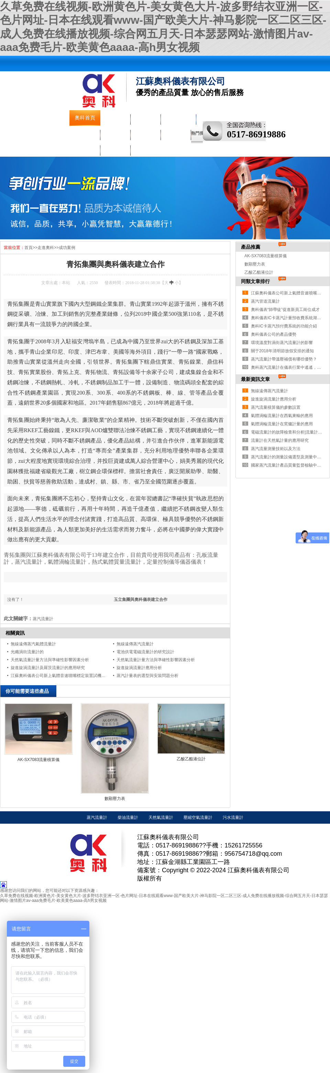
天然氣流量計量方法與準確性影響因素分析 (50, 659)
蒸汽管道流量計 (265, 301)
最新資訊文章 (255, 379)
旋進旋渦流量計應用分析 (139, 667)
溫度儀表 (115, 133)
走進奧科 (175, 133)
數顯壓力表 (114, 798)
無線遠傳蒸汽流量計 (135, 644)
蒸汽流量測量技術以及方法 (275, 448)
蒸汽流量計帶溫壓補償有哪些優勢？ (284, 359)
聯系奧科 (115, 149)
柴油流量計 (128, 817)
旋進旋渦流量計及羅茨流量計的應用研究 (48, 667)
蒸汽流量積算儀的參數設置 (275, 407)
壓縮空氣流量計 (198, 817)
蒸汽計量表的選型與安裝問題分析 (147, 675)
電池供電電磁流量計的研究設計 (145, 651)
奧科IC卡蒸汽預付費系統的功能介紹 (284, 326)
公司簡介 (115, 118)
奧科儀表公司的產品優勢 (273, 334)
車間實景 (85, 149)
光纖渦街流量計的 (27, 651)
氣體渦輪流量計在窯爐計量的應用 (282, 423)
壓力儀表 (85, 133)
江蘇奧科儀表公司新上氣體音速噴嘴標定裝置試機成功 (60, 675)
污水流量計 (233, 817)
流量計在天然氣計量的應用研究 (280, 440)
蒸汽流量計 (97, 817)
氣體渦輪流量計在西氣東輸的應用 (282, 415)
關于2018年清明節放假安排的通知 (282, 350)
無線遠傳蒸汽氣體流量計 (33, 644)
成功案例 (67, 247)
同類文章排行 (255, 281)
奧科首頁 (85, 118)
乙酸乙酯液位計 (191, 759)
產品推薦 (250, 247)
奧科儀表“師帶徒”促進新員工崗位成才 (285, 309)
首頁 (28, 247)
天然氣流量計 (160, 817)
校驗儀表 (145, 133)
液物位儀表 (178, 118)
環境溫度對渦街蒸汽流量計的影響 (282, 342)
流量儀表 (145, 118)
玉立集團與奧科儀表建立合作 (140, 599)
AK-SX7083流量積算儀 (39, 759)
